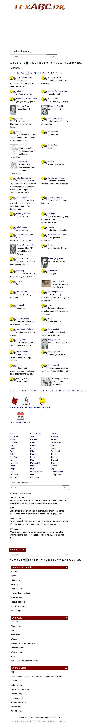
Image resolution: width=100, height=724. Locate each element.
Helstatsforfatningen (55, 181)
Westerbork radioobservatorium (24, 643)
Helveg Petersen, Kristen (55, 238)
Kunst (32, 454)
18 (35, 73)
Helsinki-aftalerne (24, 185)
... (10, 73)
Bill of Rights (16, 711)
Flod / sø (13, 457)
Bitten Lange (15, 529)
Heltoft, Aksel (24, 228)
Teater (53, 454)
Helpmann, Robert (55, 121)
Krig (32, 451)
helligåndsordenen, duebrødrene (24, 82)
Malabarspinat (17, 698)
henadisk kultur (24, 322)
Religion (54, 439)
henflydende (24, 343)
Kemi (32, 442)
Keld (12, 508)
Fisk (11, 454)
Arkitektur (14, 436)
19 (39, 73)
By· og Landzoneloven (20, 689)
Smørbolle (15, 635)
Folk (11, 460)
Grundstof (14, 475)
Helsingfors (55, 147)
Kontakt (32, 717)
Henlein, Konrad (55, 353)
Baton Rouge (16, 685)
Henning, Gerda (24, 380)
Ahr (12, 672)
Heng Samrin (55, 341)
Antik (12, 434)
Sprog (53, 448)
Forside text (16, 681)
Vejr (52, 469)
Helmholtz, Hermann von (24, 100)
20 (44, 73)
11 (43, 390)
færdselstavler (17, 707)
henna (24, 369)
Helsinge (24, 151)
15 (22, 73)
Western (14, 639)
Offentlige (34, 477)
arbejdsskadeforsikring (20, 593)
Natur (32, 475)
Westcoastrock (17, 648)
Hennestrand (55, 368)
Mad (32, 460)
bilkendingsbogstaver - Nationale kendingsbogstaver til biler (36, 676)
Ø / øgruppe (56, 475)
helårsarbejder (24, 262)
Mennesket (35, 463)
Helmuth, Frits (24, 108)
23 (57, 73)
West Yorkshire (17, 652)
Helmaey (24, 92)
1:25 (13, 656)
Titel (53, 463)
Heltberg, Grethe (24, 215)
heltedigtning (55, 218)
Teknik (54, 457)
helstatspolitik (24, 203)
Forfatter (13, 466)
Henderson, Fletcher (24, 332)
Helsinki (55, 163)
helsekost (24, 136)
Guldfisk (14, 621)
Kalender (34, 439)
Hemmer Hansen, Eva (24, 295)
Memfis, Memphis (18, 606)
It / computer (35, 434)
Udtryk (54, 466)
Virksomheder (57, 472)
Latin (32, 457)
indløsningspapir (18, 611)
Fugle (12, 472)
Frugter (13, 469)
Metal (32, 466)
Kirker (32, 448)
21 (48, 73)
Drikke (12, 448)
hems (55, 309)
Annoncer (23, 717)
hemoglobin (24, 307)
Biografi (13, 439)
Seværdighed (57, 442)
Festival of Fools (18, 602)
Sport (53, 445)
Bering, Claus (17, 589)
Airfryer (14, 630)
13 (13, 73)
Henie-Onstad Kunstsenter (24, 356)
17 (31, 73)
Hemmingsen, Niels (55, 296)
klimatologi (15, 580)
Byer (12, 445)
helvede (55, 228)
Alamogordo (16, 626)
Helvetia (55, 247)
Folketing (14, 463)
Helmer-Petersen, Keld (55, 92)
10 (38, 390)
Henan (55, 320)
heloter (24, 123)
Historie (13, 477)
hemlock (24, 283)
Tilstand (54, 460)
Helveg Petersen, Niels (24, 249)
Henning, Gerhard (55, 382)
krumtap (14, 571)
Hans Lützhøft (16, 518)
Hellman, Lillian (55, 81)
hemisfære (55, 272)
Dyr (11, 451)
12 (47, 390)
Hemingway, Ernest (55, 260)
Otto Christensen (17, 497)
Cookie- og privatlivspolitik (48, 717)
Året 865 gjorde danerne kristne (24, 661)
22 (52, 73)
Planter (54, 434)
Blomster (13, 442)
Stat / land (55, 451)
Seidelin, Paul (17, 597)
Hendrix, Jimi (55, 332)
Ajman (13, 576)
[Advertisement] (40, 31)
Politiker (54, 436)
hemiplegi (24, 274)
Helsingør (24, 167)
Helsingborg (55, 133)
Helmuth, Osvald (55, 108)
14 (18, 73)
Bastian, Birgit (17, 694)
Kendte (33, 445)
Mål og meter (36, 472)
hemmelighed (55, 284)
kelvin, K (14, 584)
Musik (32, 469)
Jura (32, 436)
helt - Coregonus (55, 200)
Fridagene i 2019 (18, 702)
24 (61, 73)
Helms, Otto (55, 100)
